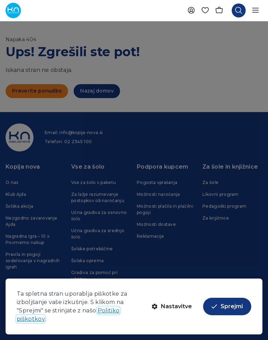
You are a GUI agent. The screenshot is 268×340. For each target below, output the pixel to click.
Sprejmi (227, 306)
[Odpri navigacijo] (255, 10)
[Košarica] (219, 10)
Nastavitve (172, 306)
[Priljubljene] (205, 10)
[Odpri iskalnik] (239, 10)
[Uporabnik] (191, 10)
